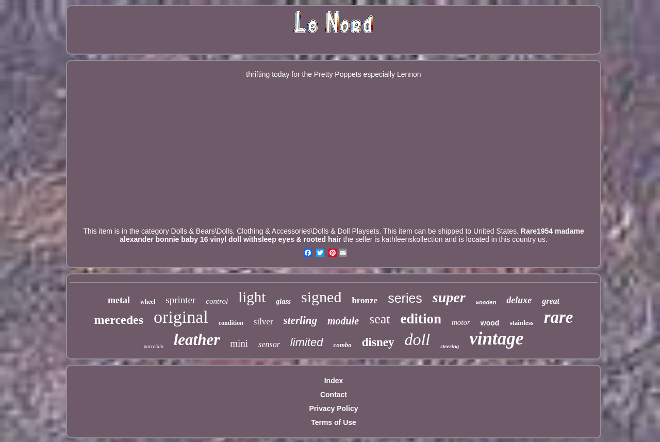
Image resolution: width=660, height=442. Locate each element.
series (405, 298)
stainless (521, 322)
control (217, 301)
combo (342, 345)
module (343, 320)
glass (283, 301)
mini (239, 343)
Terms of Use (333, 422)
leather (197, 340)
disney (378, 342)
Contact (333, 394)
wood (490, 323)
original (181, 316)
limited (306, 342)
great (550, 301)
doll (417, 339)
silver (263, 321)
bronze (364, 300)
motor (461, 322)
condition (231, 322)
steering (449, 346)
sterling (300, 320)
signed (321, 296)
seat (379, 319)
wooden (486, 303)
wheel (147, 301)
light (252, 297)
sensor (269, 344)
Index (333, 380)
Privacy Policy (333, 408)
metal (119, 300)
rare (558, 317)
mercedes (119, 319)
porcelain (153, 346)
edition (421, 318)
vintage (496, 339)
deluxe (519, 300)
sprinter (180, 299)
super (449, 297)
